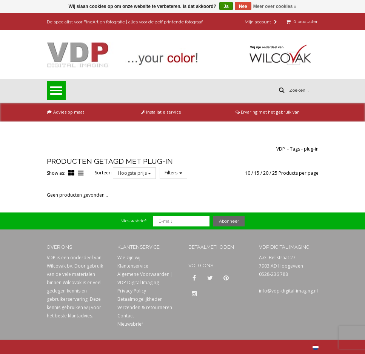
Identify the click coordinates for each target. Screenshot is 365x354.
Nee (243, 6)
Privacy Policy (131, 291)
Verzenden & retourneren (144, 307)
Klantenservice (132, 266)
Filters (173, 172)
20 (265, 173)
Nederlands (316, 347)
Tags (295, 149)
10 (247, 173)
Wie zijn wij (128, 257)
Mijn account (261, 22)
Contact (125, 315)
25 (274, 173)
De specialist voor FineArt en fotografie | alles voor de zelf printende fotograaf (125, 22)
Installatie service (161, 112)
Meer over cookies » (275, 6)
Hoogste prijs (134, 173)
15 (256, 173)
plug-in (311, 149)
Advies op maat (65, 112)
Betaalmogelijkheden (140, 299)
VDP (280, 149)
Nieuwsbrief (130, 324)
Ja (225, 6)
